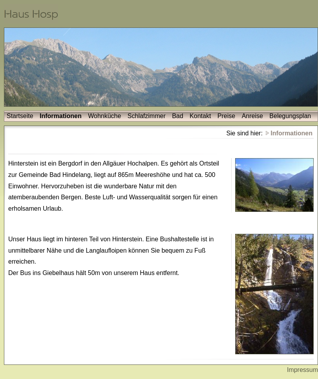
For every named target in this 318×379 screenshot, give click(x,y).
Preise (226, 116)
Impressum (302, 369)
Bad (177, 116)
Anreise (252, 116)
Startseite (20, 116)
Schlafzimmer (147, 116)
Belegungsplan (290, 116)
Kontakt (200, 116)
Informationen (61, 116)
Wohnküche (104, 116)
